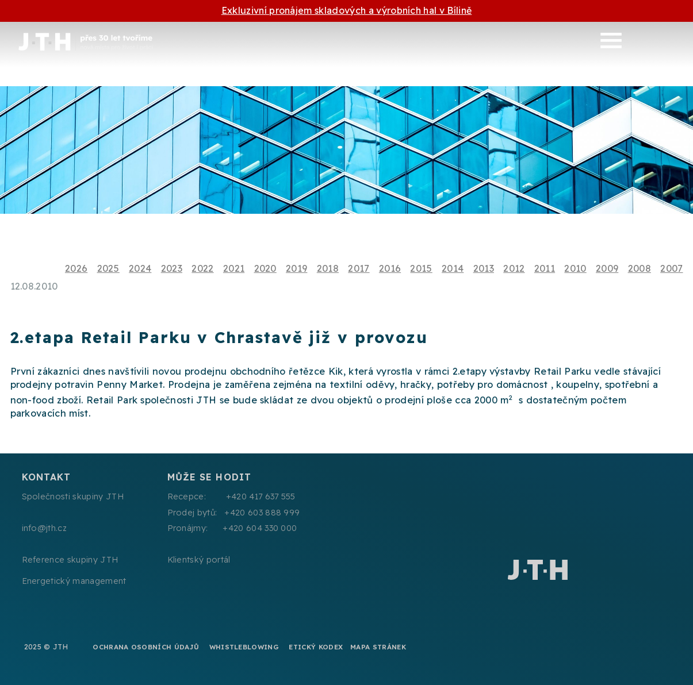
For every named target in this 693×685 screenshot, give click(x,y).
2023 (171, 268)
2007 (671, 268)
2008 (639, 268)
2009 (607, 268)
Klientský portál (199, 560)
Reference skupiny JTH (70, 560)
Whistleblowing (244, 646)
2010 (575, 268)
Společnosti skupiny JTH (73, 496)
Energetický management (74, 581)
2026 (76, 268)
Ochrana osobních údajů (146, 646)
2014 (453, 268)
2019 (296, 268)
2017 (358, 268)
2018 (328, 268)
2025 (108, 268)
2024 (140, 268)
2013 (483, 268)
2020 (265, 268)
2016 (390, 268)
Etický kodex (316, 646)
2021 (233, 268)
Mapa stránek (378, 646)
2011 (544, 268)
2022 (202, 268)
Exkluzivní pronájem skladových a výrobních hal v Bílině (346, 10)
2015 (421, 268)
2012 (513, 268)
